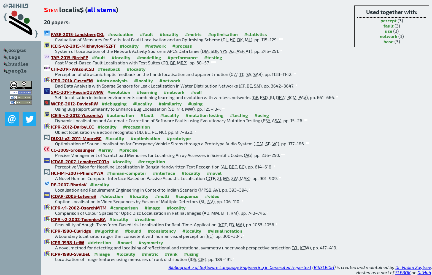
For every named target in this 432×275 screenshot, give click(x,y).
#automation (120, 115)
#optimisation (223, 34)
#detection (111, 196)
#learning (147, 92)
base (388, 41)
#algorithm (106, 230)
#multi (162, 196)
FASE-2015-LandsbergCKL (77, 34)
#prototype (179, 138)
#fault (146, 34)
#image (152, 207)
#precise (128, 150)
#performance (183, 57)
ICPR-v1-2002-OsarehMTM (79, 207)
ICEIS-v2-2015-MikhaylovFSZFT (83, 45)
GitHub (424, 272)
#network (155, 45)
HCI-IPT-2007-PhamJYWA (77, 173)
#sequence (187, 196)
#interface (164, 173)
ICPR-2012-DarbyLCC (72, 126)
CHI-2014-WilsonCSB (72, 69)
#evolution (118, 92)
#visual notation (225, 230)
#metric (193, 34)
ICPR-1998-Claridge (71, 230)
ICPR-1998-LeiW (67, 242)
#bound (133, 230)
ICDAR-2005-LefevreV (73, 196)
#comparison (124, 207)
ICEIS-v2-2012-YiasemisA (77, 115)
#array (105, 150)
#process (182, 45)
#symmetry (151, 242)
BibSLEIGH (324, 267)
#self (196, 92)
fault (389, 25)
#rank (171, 254)
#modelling (149, 57)
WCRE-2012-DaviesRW (74, 103)
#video (212, 196)
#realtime (145, 219)
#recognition (136, 126)
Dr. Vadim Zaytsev (413, 267)
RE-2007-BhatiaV (69, 184)
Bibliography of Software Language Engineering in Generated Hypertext (239, 267)
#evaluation (120, 34)
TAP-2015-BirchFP (69, 57)
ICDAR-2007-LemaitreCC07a (80, 161)
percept (388, 20)
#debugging (114, 103)
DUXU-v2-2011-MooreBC (76, 138)
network (388, 36)
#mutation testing (204, 115)
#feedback (109, 69)
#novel (214, 173)
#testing (213, 57)
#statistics (255, 34)
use (388, 31)
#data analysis (112, 80)
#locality (169, 34)
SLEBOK (403, 272)
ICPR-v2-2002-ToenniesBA (78, 219)
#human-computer (126, 173)
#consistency (162, 230)
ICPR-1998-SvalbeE (70, 254)
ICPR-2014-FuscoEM (72, 80)
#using (195, 103)
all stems (101, 9)
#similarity (170, 103)
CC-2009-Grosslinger (72, 150)
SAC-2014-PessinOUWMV (77, 92)
